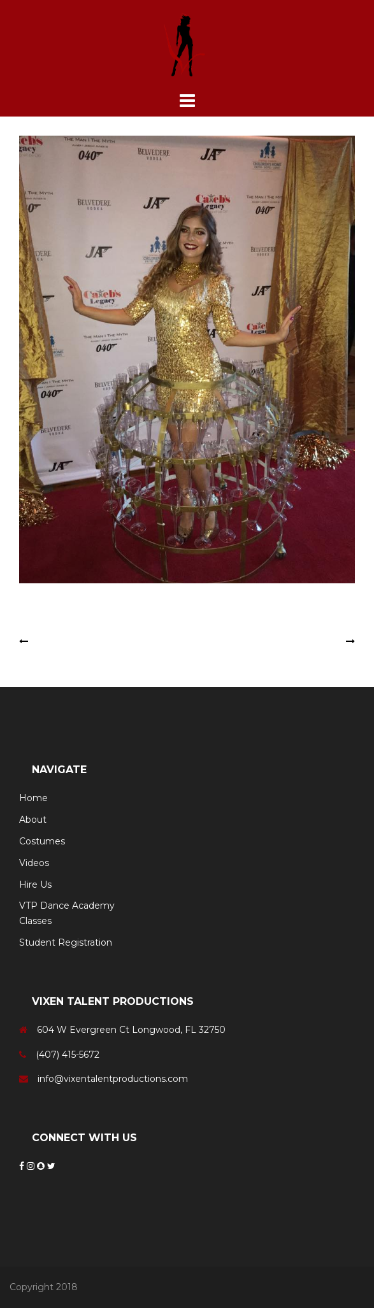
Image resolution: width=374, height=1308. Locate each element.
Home (33, 798)
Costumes (42, 841)
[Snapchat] (42, 1166)
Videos (34, 863)
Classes (35, 921)
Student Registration (65, 942)
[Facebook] (23, 1166)
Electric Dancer (65, 641)
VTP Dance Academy (67, 905)
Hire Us (35, 884)
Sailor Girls (321, 641)
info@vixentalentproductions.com (113, 1078)
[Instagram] (32, 1166)
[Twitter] (51, 1166)
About (33, 819)
